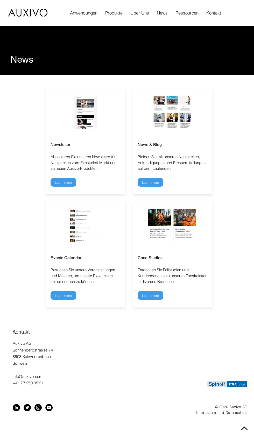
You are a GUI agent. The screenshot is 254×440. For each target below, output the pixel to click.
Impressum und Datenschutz (222, 412)
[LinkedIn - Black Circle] (16, 407)
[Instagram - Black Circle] (38, 407)
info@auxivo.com (28, 376)
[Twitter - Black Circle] (27, 407)
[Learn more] (63, 182)
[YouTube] (49, 407)
